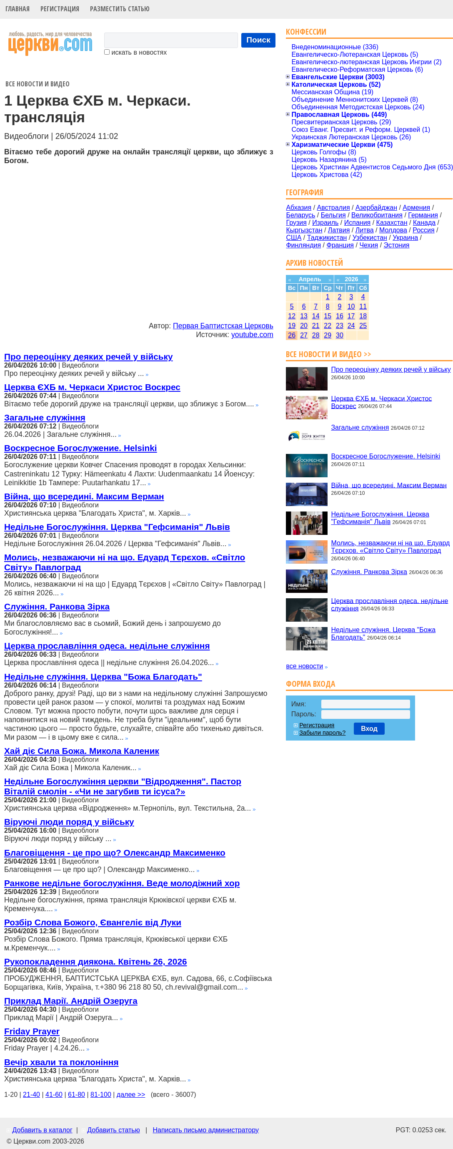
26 (291, 335)
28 (316, 335)
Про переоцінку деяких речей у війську (88, 356)
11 (363, 306)
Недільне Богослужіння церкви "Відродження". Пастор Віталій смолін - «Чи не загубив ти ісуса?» (122, 786)
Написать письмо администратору (205, 1130)
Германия (423, 215)
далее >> (131, 1094)
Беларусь (300, 215)
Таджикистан (327, 237)
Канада (424, 222)
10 (351, 306)
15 (327, 316)
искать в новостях (135, 52)
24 (351, 325)
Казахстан (392, 222)
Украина (405, 237)
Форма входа (310, 683)
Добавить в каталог (42, 1130)
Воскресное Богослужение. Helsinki (80, 448)
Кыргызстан (304, 230)
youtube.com (252, 334)
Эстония (397, 245)
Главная (17, 8)
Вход (369, 728)
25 (363, 325)
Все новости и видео (37, 83)
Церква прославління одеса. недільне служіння (107, 645)
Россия (423, 230)
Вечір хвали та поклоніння (61, 1062)
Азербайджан (376, 207)
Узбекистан (370, 237)
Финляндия (303, 245)
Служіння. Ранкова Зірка (57, 606)
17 (351, 316)
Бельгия (333, 215)
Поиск (258, 39)
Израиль (325, 222)
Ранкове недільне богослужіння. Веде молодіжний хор (122, 883)
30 (339, 335)
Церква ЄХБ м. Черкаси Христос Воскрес (92, 387)
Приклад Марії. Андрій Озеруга (71, 1000)
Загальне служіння (44, 417)
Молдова (393, 230)
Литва (364, 230)
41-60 (54, 1094)
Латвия (339, 230)
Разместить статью (120, 8)
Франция (340, 245)
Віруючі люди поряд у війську (69, 821)
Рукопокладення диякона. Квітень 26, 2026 (95, 961)
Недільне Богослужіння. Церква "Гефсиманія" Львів (117, 527)
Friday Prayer (32, 1031)
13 (304, 316)
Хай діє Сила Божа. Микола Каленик (81, 751)
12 (291, 316)
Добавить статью (113, 1130)
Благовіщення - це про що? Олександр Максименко (114, 852)
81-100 (100, 1094)
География (304, 192)
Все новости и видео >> (328, 354)
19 (291, 325)
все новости (304, 666)
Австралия (333, 207)
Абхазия (298, 207)
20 (304, 325)
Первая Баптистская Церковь (223, 326)
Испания (357, 222)
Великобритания (377, 215)
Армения (416, 207)
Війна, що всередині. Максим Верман (84, 496)
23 (339, 325)
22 (327, 325)
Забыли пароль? (322, 732)
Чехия (368, 245)
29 (327, 335)
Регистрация (59, 8)
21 (316, 325)
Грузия (296, 222)
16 (339, 316)
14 (316, 316)
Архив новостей (314, 262)
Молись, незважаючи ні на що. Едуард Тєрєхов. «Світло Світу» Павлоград (390, 546)
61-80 (76, 1094)
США (293, 237)
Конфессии (306, 31)
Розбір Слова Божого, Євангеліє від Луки (92, 922)
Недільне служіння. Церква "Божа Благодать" (103, 676)
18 (363, 316)
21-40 (31, 1094)
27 (304, 335)
